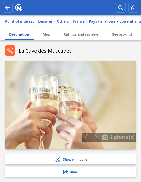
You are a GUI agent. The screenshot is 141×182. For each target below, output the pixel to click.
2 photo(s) (118, 137)
